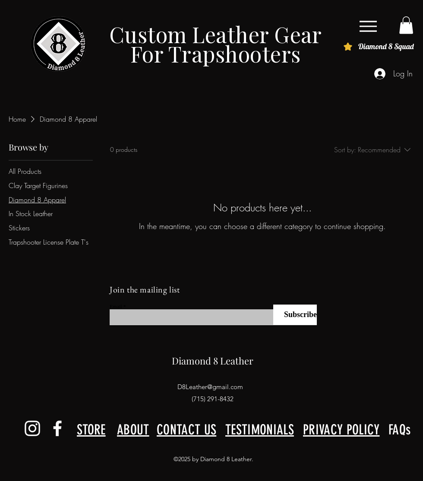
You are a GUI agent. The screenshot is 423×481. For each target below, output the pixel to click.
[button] (406, 25)
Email (116, 306)
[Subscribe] (295, 315)
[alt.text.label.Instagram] (32, 428)
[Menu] (368, 26)
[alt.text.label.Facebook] (57, 428)
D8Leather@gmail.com (210, 387)
